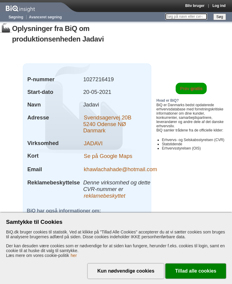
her (74, 255)
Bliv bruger (195, 6)
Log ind (219, 6)
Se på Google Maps (108, 156)
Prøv (191, 88)
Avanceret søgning (45, 17)
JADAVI (93, 143)
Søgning (16, 17)
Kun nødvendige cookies (125, 270)
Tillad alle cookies (195, 270)
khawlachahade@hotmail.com (120, 169)
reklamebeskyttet (104, 195)
